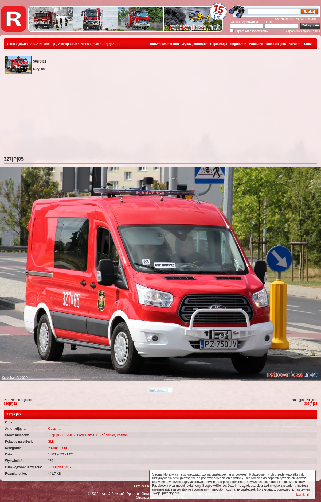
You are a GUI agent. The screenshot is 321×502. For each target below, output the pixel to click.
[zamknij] (302, 494)
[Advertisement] (160, 116)
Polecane (256, 44)
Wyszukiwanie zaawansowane (296, 19)
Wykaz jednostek (194, 44)
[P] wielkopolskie (65, 44)
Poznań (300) (89, 44)
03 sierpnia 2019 (60, 467)
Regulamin (238, 44)
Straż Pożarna (40, 44)
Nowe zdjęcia (276, 44)
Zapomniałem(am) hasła (303, 31)
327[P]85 (54, 435)
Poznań (122, 435)
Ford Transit (85, 435)
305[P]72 (310, 404)
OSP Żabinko (105, 435)
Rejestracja (218, 44)
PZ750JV (68, 435)
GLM (51, 441)
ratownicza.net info (164, 44)
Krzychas (54, 429)
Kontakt (294, 44)
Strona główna (17, 44)
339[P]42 (10, 404)
